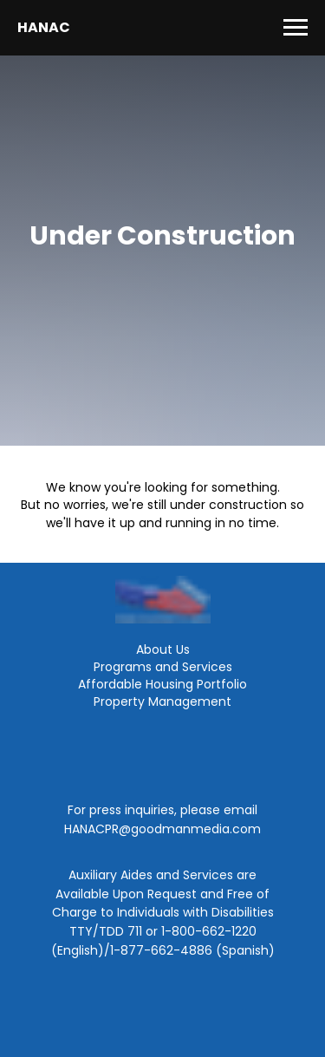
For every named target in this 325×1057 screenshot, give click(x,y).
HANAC (43, 27)
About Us (163, 649)
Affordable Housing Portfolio (162, 684)
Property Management (162, 701)
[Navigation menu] (295, 27)
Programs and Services (163, 666)
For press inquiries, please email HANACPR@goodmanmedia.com (162, 819)
